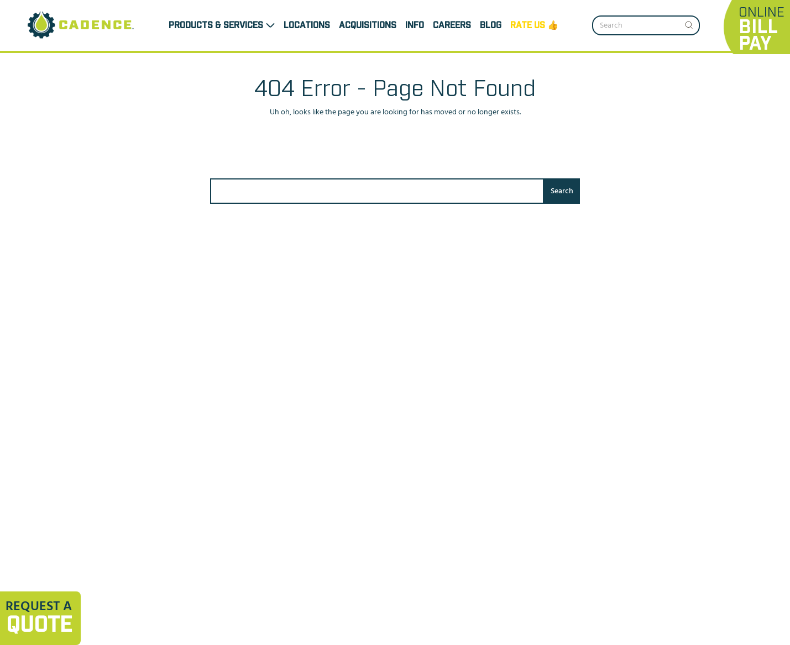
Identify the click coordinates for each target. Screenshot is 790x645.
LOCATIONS (307, 25)
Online (761, 29)
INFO (414, 25)
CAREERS (452, 25)
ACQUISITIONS (367, 25)
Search (562, 191)
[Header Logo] (81, 25)
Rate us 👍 (534, 25)
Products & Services (216, 25)
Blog (490, 25)
